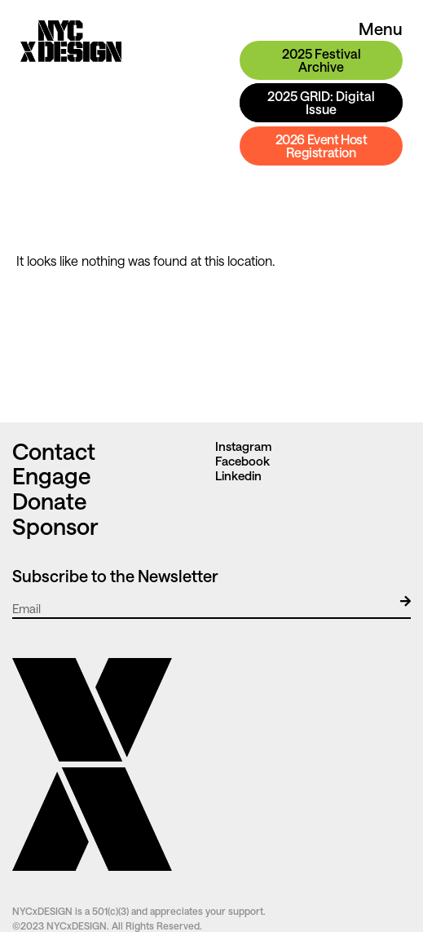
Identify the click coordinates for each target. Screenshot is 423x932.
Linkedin (238, 475)
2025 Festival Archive (321, 60)
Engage (51, 475)
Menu (381, 28)
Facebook (242, 460)
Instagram (243, 446)
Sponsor (55, 526)
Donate (49, 501)
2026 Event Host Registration (321, 145)
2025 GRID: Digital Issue (321, 102)
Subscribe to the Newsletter (115, 576)
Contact (56, 451)
